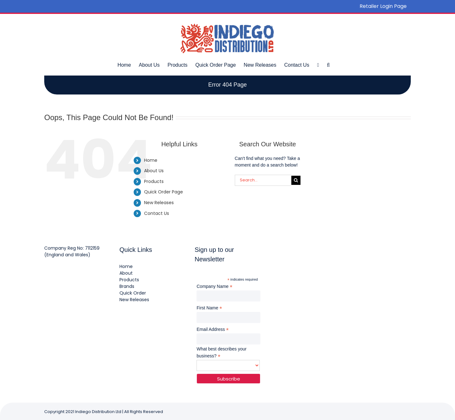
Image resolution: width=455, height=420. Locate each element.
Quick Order (132, 293)
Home (150, 160)
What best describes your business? (221, 352)
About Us (154, 170)
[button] (328, 64)
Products (154, 181)
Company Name (214, 286)
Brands (126, 286)
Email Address (213, 329)
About (126, 273)
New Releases (159, 202)
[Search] (295, 180)
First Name (209, 308)
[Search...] (263, 180)
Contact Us (156, 213)
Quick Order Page (163, 192)
